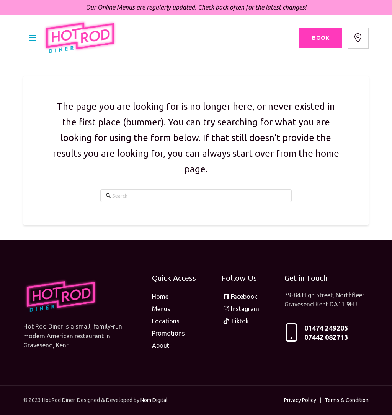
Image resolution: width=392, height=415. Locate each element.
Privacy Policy (300, 400)
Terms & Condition (347, 400)
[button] (32, 37)
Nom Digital (154, 400)
